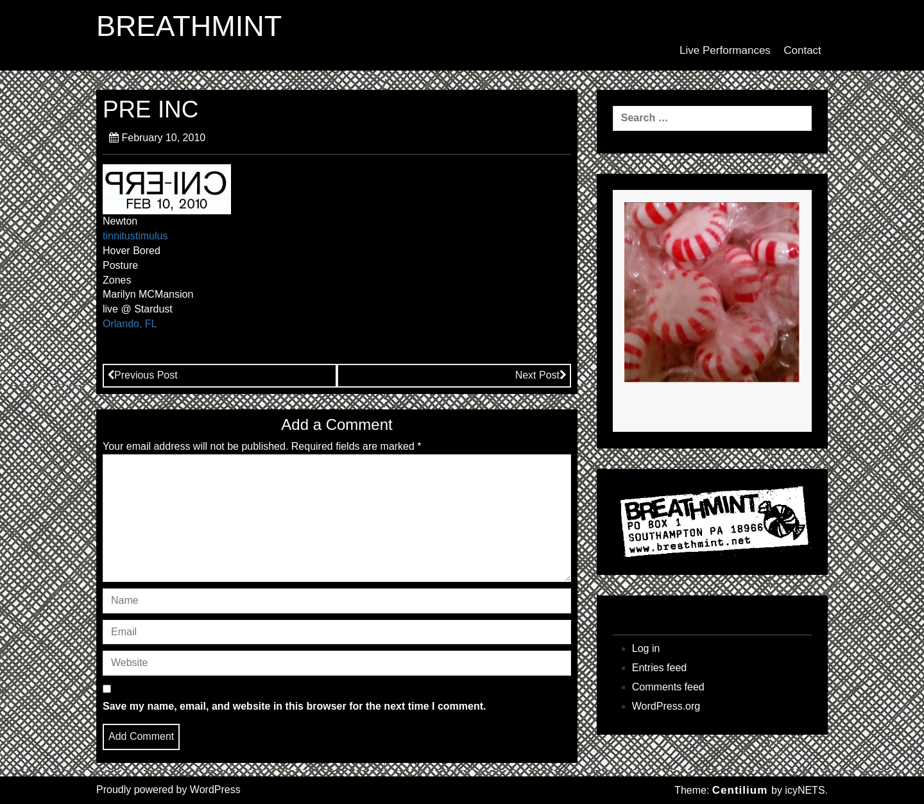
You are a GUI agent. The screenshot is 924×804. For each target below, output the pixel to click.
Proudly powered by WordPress (168, 789)
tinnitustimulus (135, 235)
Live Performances (725, 50)
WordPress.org (666, 706)
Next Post (541, 375)
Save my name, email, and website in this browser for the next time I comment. (294, 706)
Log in (646, 648)
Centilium (739, 790)
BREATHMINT (189, 26)
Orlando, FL (130, 323)
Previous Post (142, 375)
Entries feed (659, 667)
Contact (802, 50)
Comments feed (668, 686)
